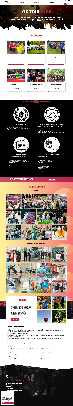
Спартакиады (10, 388)
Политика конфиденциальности (16, 397)
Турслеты (9, 386)
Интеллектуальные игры (14, 390)
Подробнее (16, 60)
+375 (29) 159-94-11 (66, 0)
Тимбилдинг (10, 385)
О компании (51, 2)
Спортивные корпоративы (14, 383)
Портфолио (36, 2)
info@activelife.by (65, 3)
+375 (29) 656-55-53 (66, 2)
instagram (66, 4)
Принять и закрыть (7, 402)
